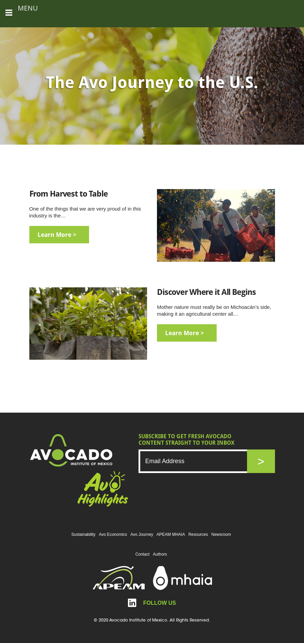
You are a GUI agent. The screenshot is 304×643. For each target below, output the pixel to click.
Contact (142, 554)
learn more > (57, 234)
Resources (198, 534)
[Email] (200, 461)
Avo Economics (113, 534)
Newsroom (221, 534)
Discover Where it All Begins (206, 292)
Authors (160, 554)
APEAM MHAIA (171, 534)
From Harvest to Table (68, 194)
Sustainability (83, 534)
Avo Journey (141, 534)
